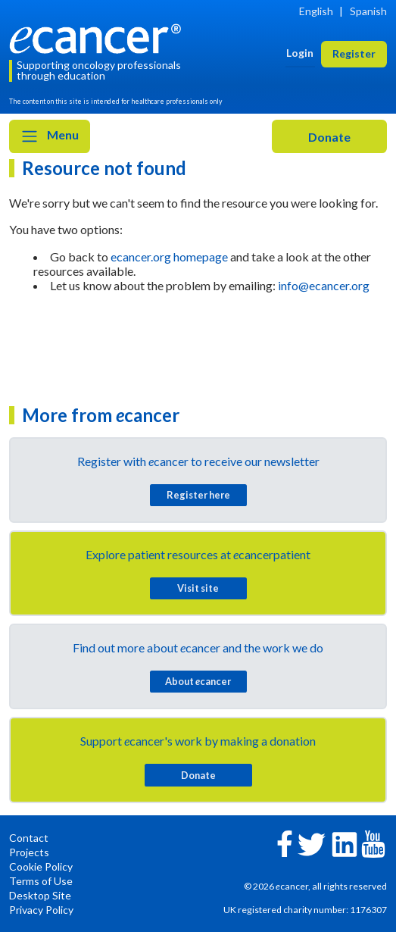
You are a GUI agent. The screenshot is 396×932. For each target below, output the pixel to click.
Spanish (368, 11)
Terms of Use (41, 880)
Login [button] (299, 52)
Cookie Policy (41, 866)
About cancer (198, 681)
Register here (198, 495)
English (316, 11)
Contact (28, 837)
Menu (49, 136)
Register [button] (354, 53)
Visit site (198, 588)
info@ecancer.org (323, 285)
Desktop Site (40, 895)
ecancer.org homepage (169, 256)
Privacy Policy (41, 909)
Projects (29, 852)
